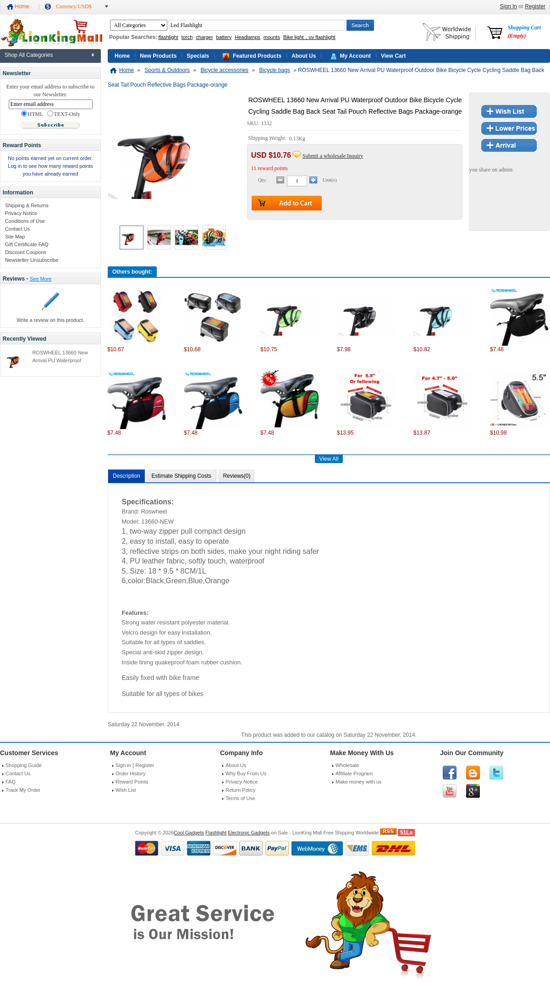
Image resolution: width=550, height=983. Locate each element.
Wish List (126, 790)
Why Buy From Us (246, 773)
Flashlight (215, 832)
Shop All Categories (29, 55)
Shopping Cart (524, 31)
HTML (32, 114)
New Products (158, 56)
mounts (272, 37)
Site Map (15, 236)
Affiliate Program (354, 773)
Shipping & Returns (27, 205)
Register (535, 6)
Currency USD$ (74, 6)
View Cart (393, 56)
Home (22, 6)
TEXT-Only (63, 114)
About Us (304, 56)
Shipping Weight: (268, 138)
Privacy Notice (21, 213)
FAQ (11, 781)
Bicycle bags (274, 70)
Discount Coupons (25, 252)
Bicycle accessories (224, 70)
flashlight (168, 37)
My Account (355, 56)
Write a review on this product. (50, 320)
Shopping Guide (24, 765)
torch (187, 37)
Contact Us (17, 229)
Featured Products (257, 56)
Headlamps (247, 37)
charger (204, 37)
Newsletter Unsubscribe (31, 260)
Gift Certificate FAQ (27, 244)
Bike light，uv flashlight (309, 37)
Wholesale (347, 765)
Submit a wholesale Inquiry (332, 156)
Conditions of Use (25, 221)
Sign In (508, 6)
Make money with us (358, 781)
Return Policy (240, 790)
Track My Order (23, 790)
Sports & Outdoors (167, 70)
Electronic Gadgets (249, 832)
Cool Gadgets (189, 832)
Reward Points (132, 781)
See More (41, 279)
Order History (130, 773)
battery (224, 37)
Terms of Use (240, 798)
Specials (198, 56)
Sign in (123, 765)
